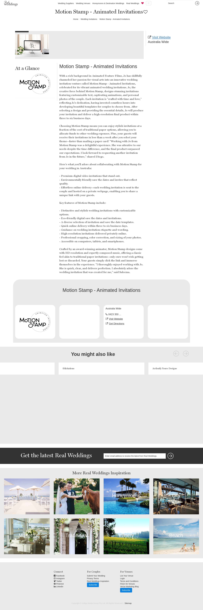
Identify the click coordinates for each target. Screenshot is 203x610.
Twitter (58, 581)
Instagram (59, 578)
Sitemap (128, 603)
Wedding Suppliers (66, 3)
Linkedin (58, 586)
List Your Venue (126, 576)
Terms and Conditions (129, 581)
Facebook (59, 576)
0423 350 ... (114, 314)
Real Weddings (132, 3)
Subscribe (93, 585)
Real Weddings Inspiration (98, 581)
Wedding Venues (83, 3)
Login (122, 578)
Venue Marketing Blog (129, 586)
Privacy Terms (93, 578)
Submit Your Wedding (96, 576)
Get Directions (116, 323)
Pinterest (59, 584)
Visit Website (161, 37)
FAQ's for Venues (127, 584)
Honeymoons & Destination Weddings (108, 3)
